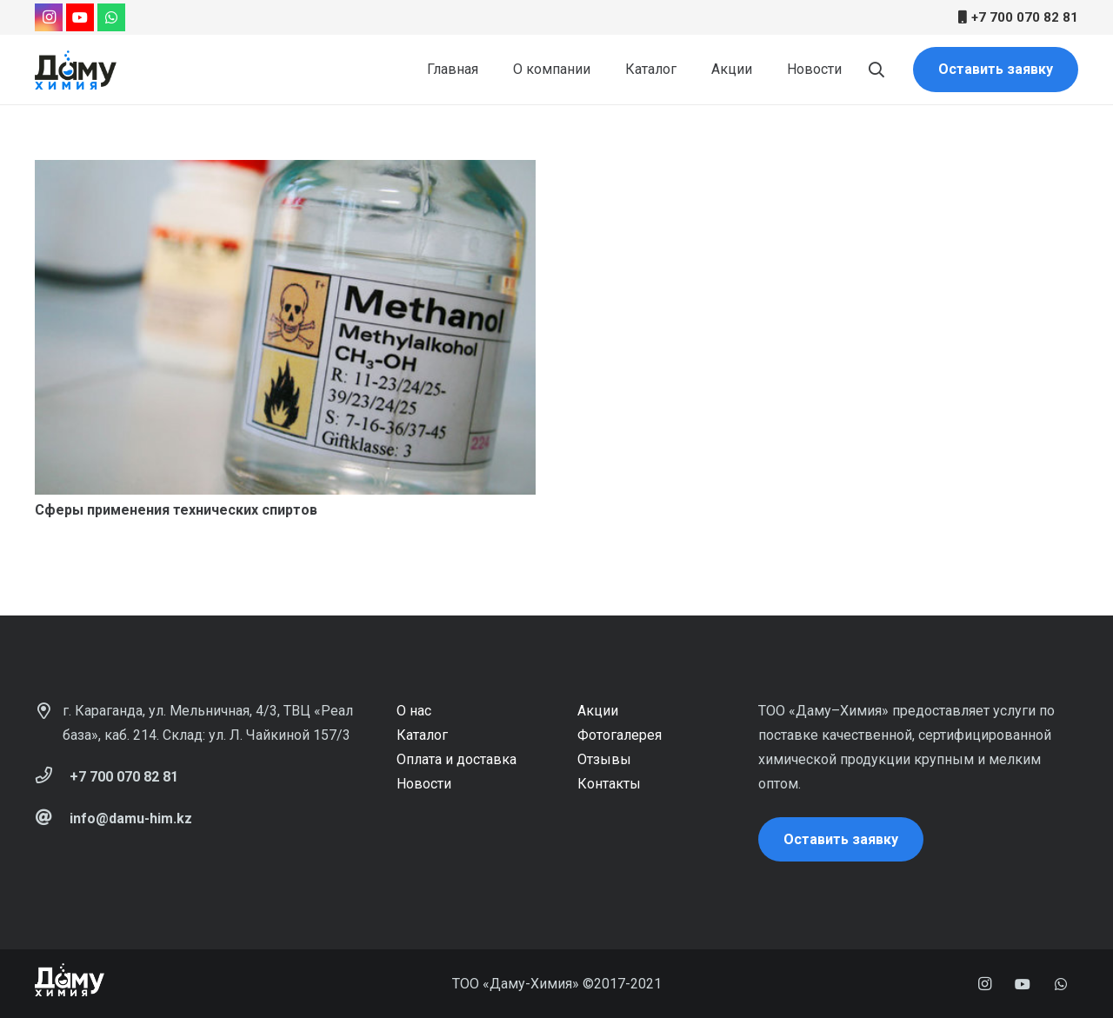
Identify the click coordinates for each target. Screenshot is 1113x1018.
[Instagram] (49, 17)
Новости (424, 783)
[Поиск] (876, 70)
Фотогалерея (619, 735)
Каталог (422, 735)
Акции (597, 710)
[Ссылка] (76, 70)
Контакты (609, 783)
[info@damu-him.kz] (52, 819)
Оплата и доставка (457, 759)
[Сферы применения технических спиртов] (285, 327)
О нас (414, 710)
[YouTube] (80, 17)
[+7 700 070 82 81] (52, 777)
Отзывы (604, 759)
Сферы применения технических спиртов (176, 510)
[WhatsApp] (111, 17)
